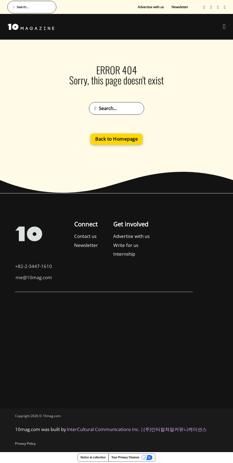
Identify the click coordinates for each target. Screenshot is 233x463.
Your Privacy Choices (125, 457)
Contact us (22, 236)
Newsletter (179, 7)
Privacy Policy (25, 443)
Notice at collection (93, 457)
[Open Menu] (224, 26)
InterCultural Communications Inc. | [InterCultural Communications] (105, 429)
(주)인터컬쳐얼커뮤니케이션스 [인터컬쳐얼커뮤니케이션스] (175, 429)
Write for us (63, 245)
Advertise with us (151, 7)
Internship (61, 254)
